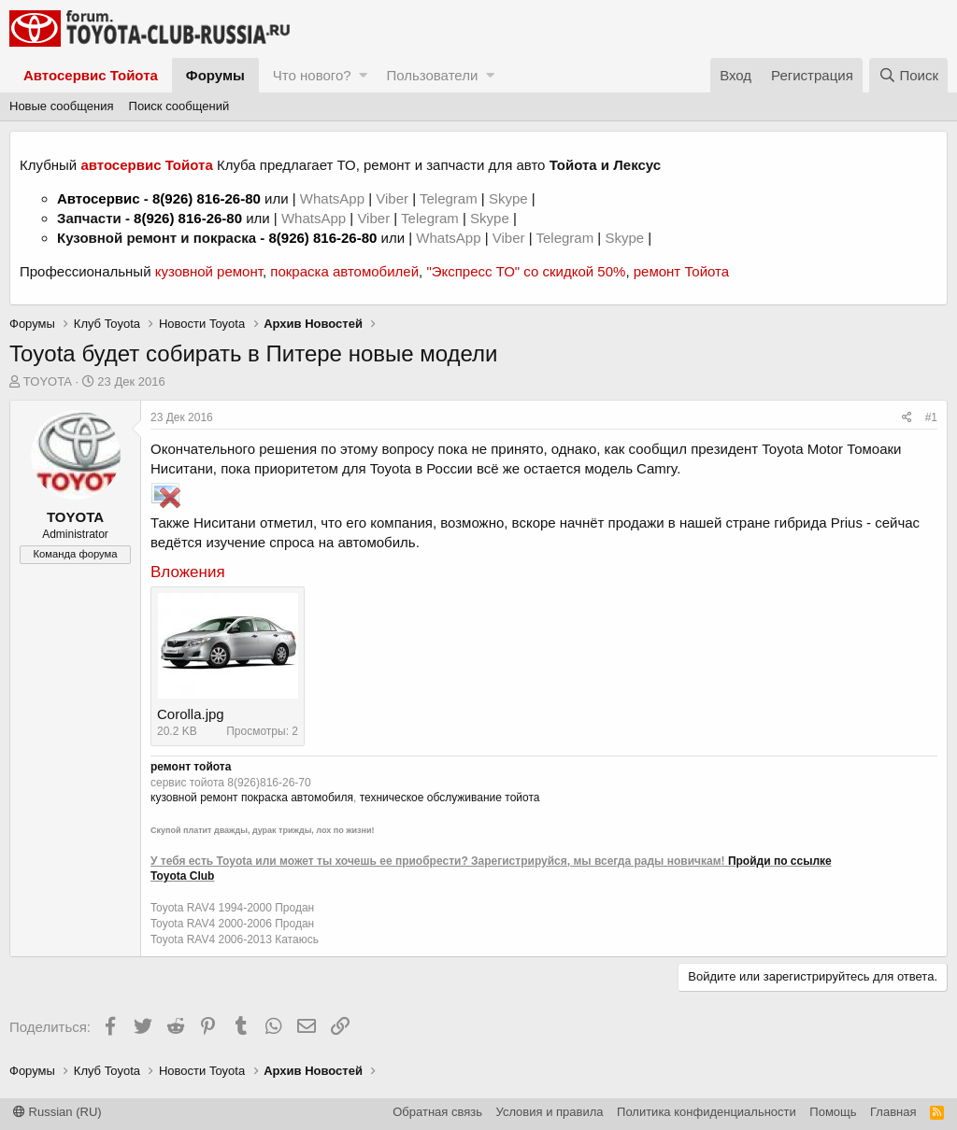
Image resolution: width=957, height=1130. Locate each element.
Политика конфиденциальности (706, 1112)
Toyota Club (182, 876)
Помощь (832, 1112)
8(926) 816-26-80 (206, 198)
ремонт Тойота (681, 271)
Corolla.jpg (190, 714)
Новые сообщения (61, 106)
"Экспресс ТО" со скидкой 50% (525, 271)
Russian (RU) (57, 1112)
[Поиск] (908, 75)
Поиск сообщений (179, 106)
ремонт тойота (190, 766)
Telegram (450, 198)
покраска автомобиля (297, 797)
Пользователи (432, 75)
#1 (931, 417)
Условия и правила (550, 1112)
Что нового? (312, 75)
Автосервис (98, 198)
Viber (392, 198)
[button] (363, 75)
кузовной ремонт (209, 271)
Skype (510, 198)
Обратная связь (437, 1112)
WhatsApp (334, 198)
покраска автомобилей (344, 271)
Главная (893, 1112)
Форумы (215, 75)
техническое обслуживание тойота (450, 797)
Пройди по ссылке (780, 861)
